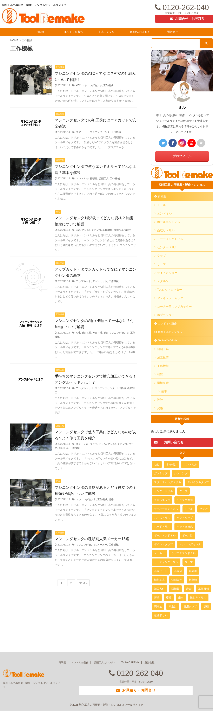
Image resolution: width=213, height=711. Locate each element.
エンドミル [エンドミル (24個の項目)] (190, 464)
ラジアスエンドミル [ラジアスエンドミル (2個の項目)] (183, 553)
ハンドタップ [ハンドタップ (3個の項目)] (185, 517)
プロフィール (182, 156)
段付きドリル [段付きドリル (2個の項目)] (198, 597)
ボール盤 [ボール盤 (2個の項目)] (187, 535)
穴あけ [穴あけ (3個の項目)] (173, 606)
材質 (160, 374)
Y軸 (100, 332)
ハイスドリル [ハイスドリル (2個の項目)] (162, 517)
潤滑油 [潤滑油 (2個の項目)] (158, 606)
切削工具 (104, 178)
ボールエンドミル (168, 222)
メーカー (102, 544)
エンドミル (82, 178)
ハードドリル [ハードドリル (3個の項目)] (162, 526)
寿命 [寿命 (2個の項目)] (189, 588)
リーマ (161, 264)
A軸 (78, 332)
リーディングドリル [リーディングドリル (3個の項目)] (166, 562)
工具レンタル (106, 31)
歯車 (164, 391)
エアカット (82, 132)
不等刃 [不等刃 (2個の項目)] (178, 571)
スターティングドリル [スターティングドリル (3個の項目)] (167, 482)
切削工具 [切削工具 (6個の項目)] (159, 579)
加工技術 (163, 357)
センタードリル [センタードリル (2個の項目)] (163, 491)
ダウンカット (99, 281)
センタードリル (167, 247)
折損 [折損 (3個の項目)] (156, 597)
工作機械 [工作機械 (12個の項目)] (203, 588)
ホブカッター (165, 315)
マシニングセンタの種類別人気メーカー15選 (92, 539)
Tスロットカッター (169, 289)
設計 (160, 399)
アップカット (83, 281)
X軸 (95, 332)
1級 (78, 229)
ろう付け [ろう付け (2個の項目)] (171, 464)
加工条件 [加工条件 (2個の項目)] (159, 588)
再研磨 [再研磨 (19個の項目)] (193, 571)
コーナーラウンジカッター (174, 306)
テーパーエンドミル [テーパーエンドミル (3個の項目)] (166, 508)
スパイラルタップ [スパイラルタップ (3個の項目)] (198, 482)
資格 (111, 499)
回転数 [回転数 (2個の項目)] (175, 588)
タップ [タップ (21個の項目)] (183, 491)
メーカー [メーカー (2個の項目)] (159, 553)
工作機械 (108, 85)
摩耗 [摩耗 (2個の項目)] (168, 597)
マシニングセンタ (92, 85)
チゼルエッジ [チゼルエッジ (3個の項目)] (162, 500)
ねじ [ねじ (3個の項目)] (156, 464)
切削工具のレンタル (170, 332)
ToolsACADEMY (139, 31)
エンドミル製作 (73, 31)
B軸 (83, 332)
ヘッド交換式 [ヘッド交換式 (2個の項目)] (185, 526)
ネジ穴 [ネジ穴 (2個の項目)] (204, 508)
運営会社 (172, 31)
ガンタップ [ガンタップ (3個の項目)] (160, 473)
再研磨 (40, 31)
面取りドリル (165, 230)
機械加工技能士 (122, 229)
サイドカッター (167, 272)
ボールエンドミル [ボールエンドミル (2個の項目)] (164, 535)
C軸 (89, 332)
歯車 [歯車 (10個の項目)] (181, 597)
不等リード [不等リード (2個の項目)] (160, 571)
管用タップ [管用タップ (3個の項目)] (190, 606)
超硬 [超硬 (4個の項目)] (206, 606)
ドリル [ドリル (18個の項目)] (189, 508)
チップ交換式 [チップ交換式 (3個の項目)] (185, 500)
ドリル (102, 443)
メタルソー (164, 281)
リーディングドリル (170, 238)
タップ (93, 443)
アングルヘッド (84, 388)
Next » (83, 583)
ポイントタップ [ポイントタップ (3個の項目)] (163, 544)
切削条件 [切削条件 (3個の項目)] (176, 579)
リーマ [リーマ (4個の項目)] (189, 562)
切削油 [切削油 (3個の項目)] (193, 579)
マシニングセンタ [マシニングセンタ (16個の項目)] (190, 544)
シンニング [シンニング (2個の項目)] (180, 473)
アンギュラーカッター (171, 298)
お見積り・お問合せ (135, 691)
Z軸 (106, 332)
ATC (78, 85)
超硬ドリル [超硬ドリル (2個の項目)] (160, 615)
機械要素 (163, 382)
